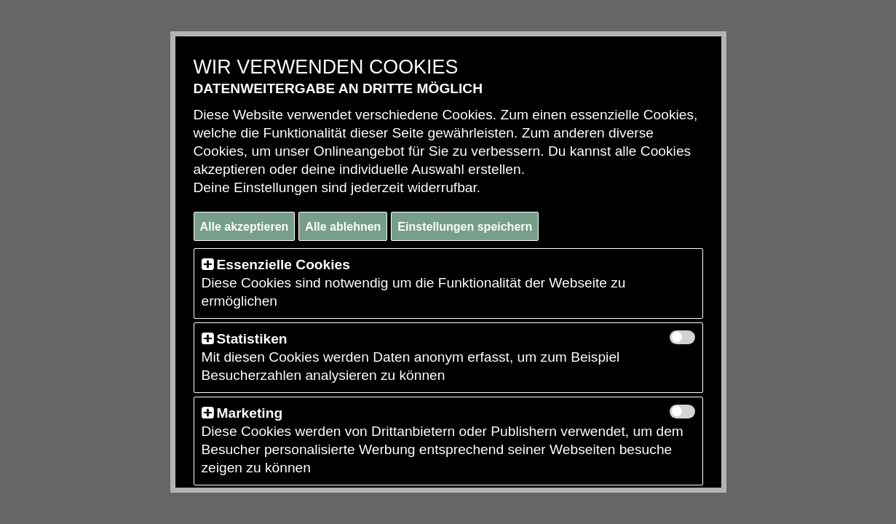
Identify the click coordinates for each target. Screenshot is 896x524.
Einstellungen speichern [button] (464, 227)
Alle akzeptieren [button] (244, 227)
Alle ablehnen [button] (343, 227)
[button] (207, 264)
